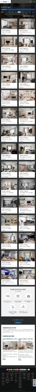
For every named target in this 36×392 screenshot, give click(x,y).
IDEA (21, 370)
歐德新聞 (33, 383)
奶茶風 (31, 14)
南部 (15, 379)
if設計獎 (19, 370)
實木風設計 (20, 383)
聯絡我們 (10, 371)
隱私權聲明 (20, 371)
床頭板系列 (11, 380)
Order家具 (7, 373)
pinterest (13, 370)
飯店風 (10, 14)
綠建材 (23, 370)
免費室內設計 (34, 382)
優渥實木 (27, 370)
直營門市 (15, 373)
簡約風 (24, 14)
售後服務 (28, 379)
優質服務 (24, 373)
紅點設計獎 (17, 370)
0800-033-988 (25, 371)
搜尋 (34, 2)
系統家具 (3, 373)
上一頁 (14, 320)
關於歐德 (32, 373)
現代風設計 (20, 380)
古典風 (7, 14)
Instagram (11, 370)
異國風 (13, 14)
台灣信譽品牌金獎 (25, 370)
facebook (7, 370)
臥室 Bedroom (3, 377)
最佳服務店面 (24, 377)
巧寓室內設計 (29, 370)
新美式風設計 (20, 386)
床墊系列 (11, 373)
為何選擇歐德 (33, 379)
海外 (15, 382)
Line (15, 370)
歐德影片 (33, 385)
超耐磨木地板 (7, 379)
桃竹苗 (16, 376)
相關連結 (13, 371)
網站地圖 (16, 371)
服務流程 (28, 376)
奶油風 (27, 14)
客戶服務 (28, 373)
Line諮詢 (34, 385)
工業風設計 (20, 377)
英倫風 (20, 14)
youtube (9, 370)
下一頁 (21, 320)
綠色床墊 (11, 377)
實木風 (17, 14)
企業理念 (33, 382)
